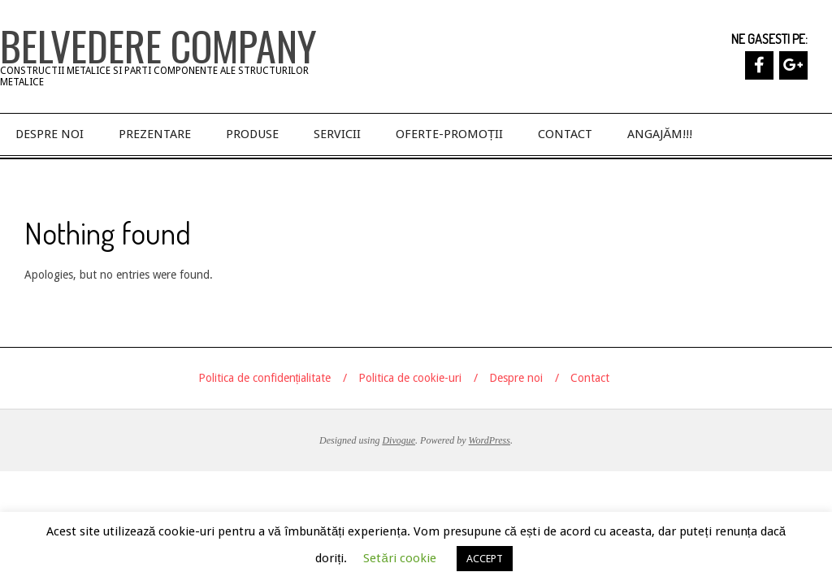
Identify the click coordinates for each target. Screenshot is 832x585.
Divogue (398, 440)
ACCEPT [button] (484, 558)
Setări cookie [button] (399, 558)
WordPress (489, 440)
